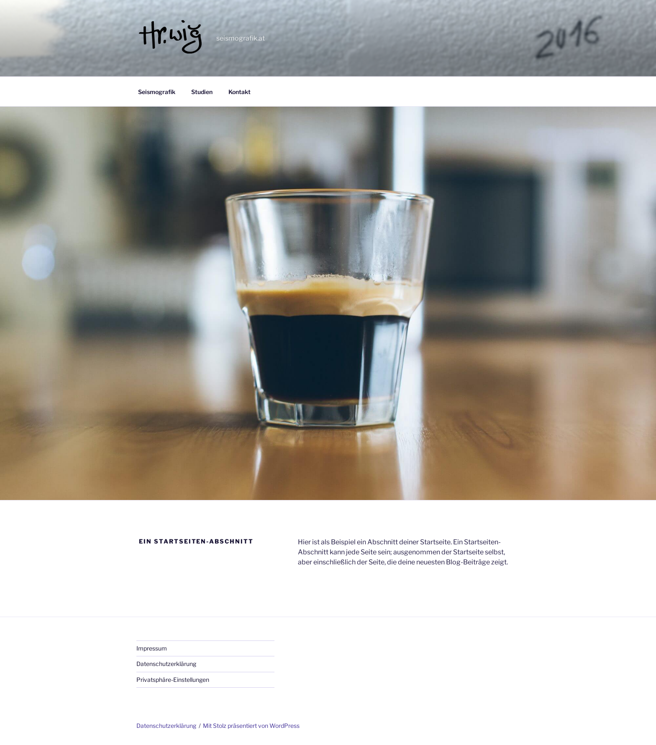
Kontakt (239, 91)
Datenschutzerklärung (166, 663)
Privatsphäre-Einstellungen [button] (172, 679)
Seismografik (156, 91)
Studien (202, 91)
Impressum (151, 648)
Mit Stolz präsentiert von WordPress (251, 725)
